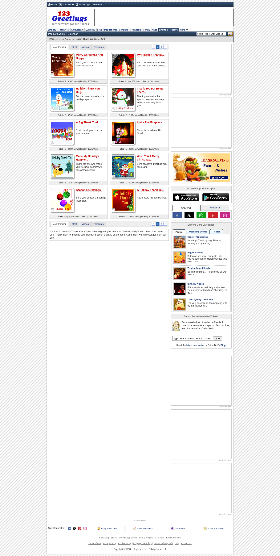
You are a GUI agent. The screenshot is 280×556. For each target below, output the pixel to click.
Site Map (103, 537)
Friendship (135, 30)
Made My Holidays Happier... (87, 158)
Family (146, 30)
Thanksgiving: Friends (199, 268)
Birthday (52, 30)
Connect (67, 4)
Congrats (123, 30)
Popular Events (56, 33)
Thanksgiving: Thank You (200, 299)
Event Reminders (143, 528)
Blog (223, 345)
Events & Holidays (168, 30)
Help (177, 543)
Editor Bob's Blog (214, 528)
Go (230, 34)
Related (216, 232)
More (184, 30)
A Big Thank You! (87, 122)
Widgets (149, 537)
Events (68, 39)
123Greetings (55, 39)
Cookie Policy (124, 543)
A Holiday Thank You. (150, 189)
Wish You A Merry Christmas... (148, 158)
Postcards (98, 47)
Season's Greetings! (89, 189)
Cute (154, 30)
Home (54, 4)
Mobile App (84, 4)
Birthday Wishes (196, 284)
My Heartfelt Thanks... (151, 54)
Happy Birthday (195, 252)
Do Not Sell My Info (163, 543)
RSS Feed (159, 537)
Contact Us (186, 543)
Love (99, 30)
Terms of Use (94, 543)
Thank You (63, 30)
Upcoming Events (198, 232)
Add (217, 338)
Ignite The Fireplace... (150, 122)
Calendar (73, 33)
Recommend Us (173, 537)
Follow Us (215, 207)
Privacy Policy (109, 543)
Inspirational (110, 30)
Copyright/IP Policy (142, 543)
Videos (85, 47)
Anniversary (77, 30)
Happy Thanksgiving (198, 237)
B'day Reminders (107, 528)
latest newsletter (195, 345)
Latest (74, 47)
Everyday (90, 30)
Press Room (137, 537)
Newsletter (98, 4)
